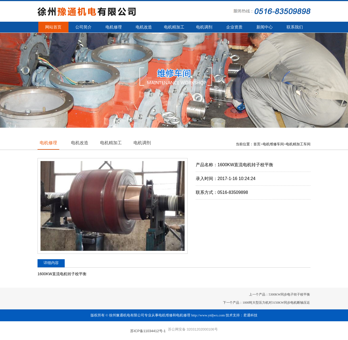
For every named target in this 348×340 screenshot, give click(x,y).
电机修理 (113, 27)
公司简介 (83, 27)
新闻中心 (264, 27)
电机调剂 (204, 27)
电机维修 (166, 315)
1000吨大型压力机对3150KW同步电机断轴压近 (276, 302)
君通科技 (250, 315)
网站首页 (53, 27)
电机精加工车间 (298, 144)
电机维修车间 (273, 144)
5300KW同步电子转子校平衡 (289, 294)
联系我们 (295, 27)
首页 (256, 144)
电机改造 (144, 27)
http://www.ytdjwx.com (208, 315)
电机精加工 (174, 27)
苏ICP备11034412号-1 (148, 331)
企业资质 (234, 27)
